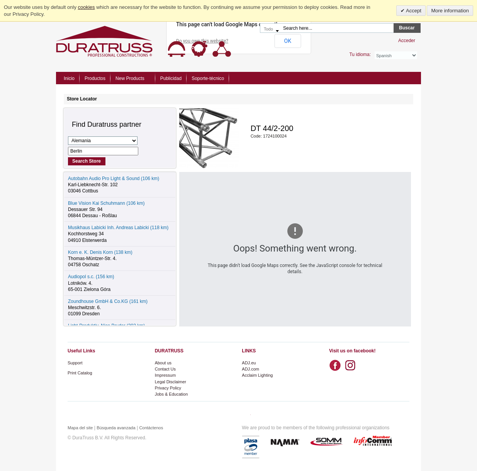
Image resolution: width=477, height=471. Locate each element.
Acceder (406, 40)
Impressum (165, 375)
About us (163, 362)
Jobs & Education (171, 394)
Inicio (69, 78)
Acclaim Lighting (257, 375)
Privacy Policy (168, 388)
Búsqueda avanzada (116, 427)
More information (450, 11)
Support (75, 362)
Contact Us (165, 369)
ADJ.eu (249, 362)
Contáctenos (151, 427)
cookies (86, 7)
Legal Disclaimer (170, 381)
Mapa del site (80, 427)
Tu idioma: (360, 54)
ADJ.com (250, 369)
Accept (413, 11)
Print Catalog (80, 373)
